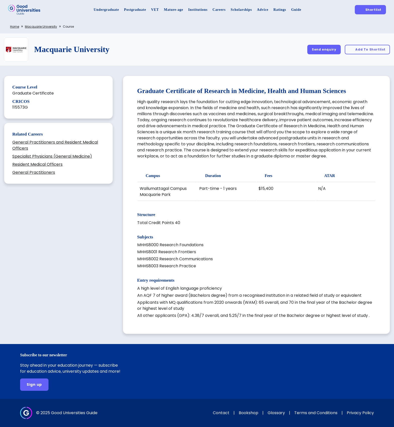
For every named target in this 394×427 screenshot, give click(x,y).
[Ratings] (279, 9)
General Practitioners (33, 172)
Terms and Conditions (315, 413)
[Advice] (262, 9)
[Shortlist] (370, 9)
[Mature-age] (173, 9)
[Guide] (296, 9)
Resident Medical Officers (37, 164)
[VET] (155, 9)
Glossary (276, 413)
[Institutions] (198, 9)
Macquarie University (41, 26)
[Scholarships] (241, 9)
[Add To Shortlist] (367, 49)
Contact (221, 413)
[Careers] (219, 9)
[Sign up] (34, 384)
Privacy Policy (360, 413)
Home (14, 26)
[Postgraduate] (135, 9)
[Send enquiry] (324, 49)
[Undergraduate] (106, 9)
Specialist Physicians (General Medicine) (52, 156)
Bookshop (248, 413)
